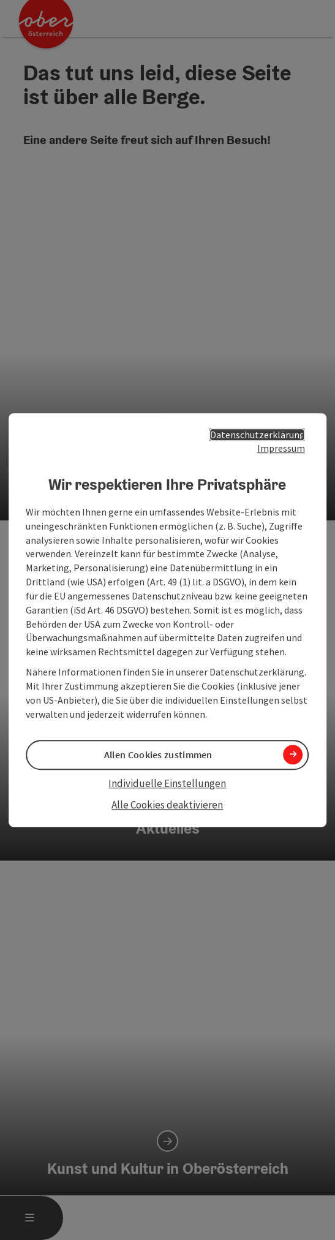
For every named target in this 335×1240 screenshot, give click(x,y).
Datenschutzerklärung (257, 434)
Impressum (281, 449)
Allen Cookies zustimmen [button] (158, 754)
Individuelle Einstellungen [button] (167, 783)
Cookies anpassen (60, 1014)
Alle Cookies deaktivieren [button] (167, 805)
